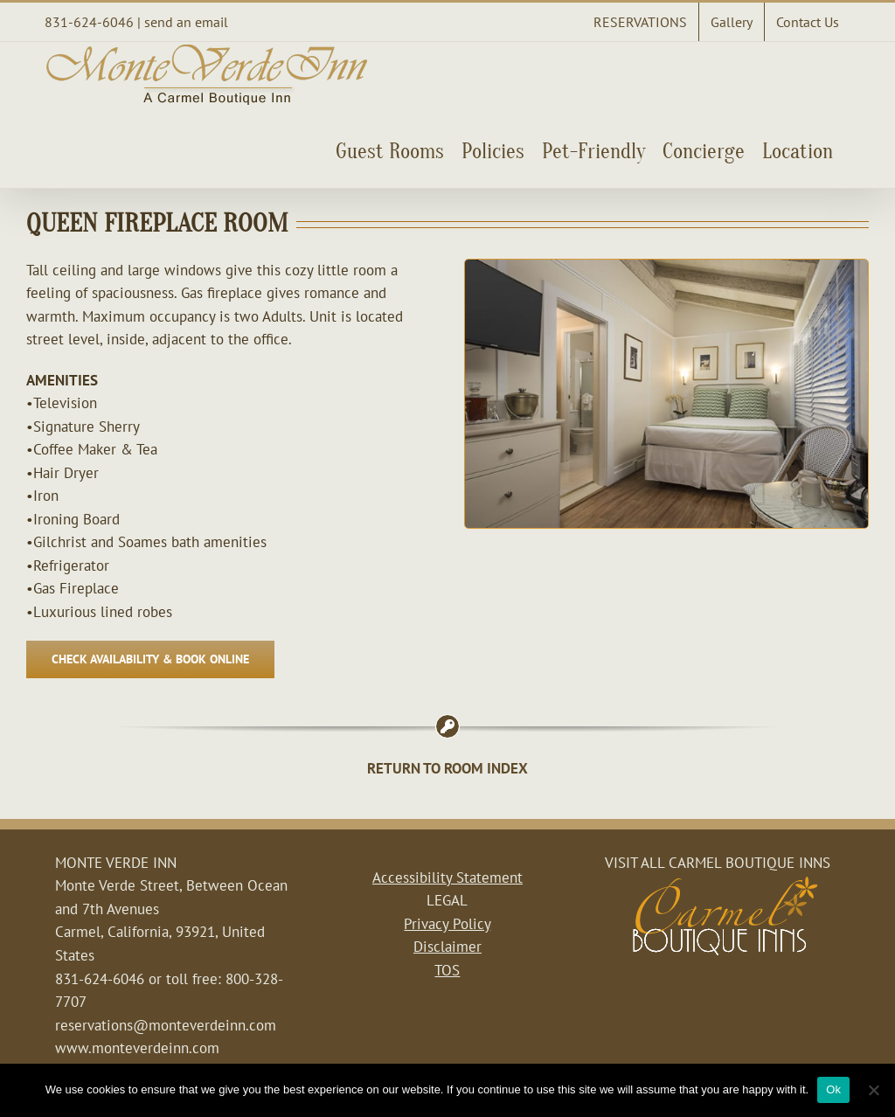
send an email (186, 22)
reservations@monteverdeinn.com (165, 1025)
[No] (873, 1090)
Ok (833, 1089)
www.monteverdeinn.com (137, 1048)
